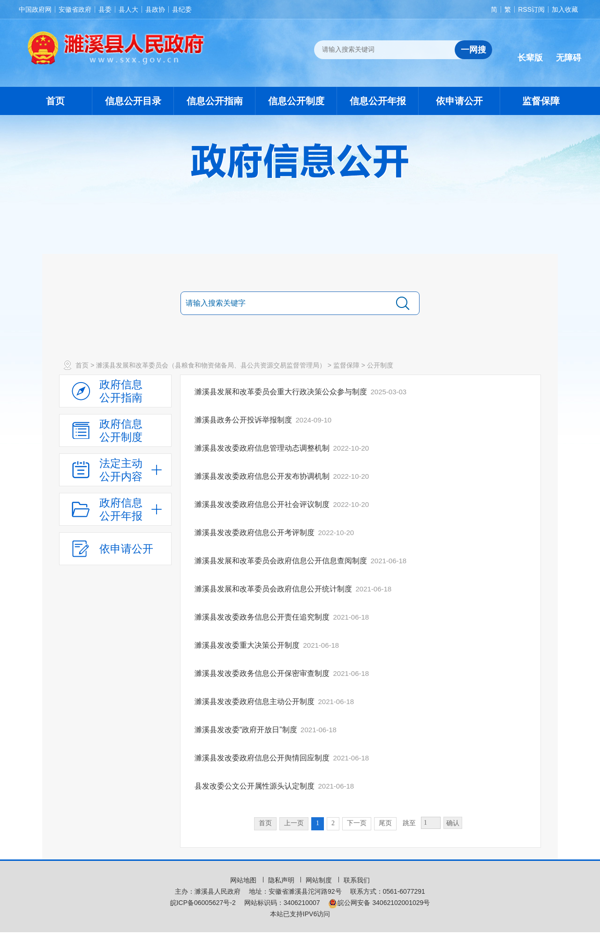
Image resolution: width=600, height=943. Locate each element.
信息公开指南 (215, 101)
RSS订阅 (531, 9)
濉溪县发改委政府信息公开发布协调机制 (263, 476)
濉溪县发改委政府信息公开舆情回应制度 (263, 758)
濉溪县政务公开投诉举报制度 (244, 420)
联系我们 (357, 880)
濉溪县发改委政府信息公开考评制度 (255, 533)
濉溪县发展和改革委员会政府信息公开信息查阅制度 (282, 561)
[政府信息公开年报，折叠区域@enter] (115, 509)
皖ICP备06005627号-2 (203, 902)
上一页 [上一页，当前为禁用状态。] (294, 823)
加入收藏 (565, 9)
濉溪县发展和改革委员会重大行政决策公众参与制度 (282, 392)
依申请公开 (459, 101)
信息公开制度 (296, 101)
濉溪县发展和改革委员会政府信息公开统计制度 (274, 589)
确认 (452, 823)
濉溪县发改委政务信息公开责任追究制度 (263, 617)
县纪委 (182, 9)
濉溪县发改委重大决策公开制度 (248, 645)
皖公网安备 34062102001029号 (379, 902)
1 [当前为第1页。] (317, 823)
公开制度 (380, 365)
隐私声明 (282, 880)
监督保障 (541, 101)
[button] (530, 50)
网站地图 (244, 880)
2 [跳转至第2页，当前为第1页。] (333, 823)
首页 (55, 101)
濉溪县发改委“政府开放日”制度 (247, 730)
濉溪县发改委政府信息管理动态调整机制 (263, 448)
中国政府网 (35, 9)
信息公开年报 (378, 101)
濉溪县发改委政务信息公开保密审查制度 (263, 673)
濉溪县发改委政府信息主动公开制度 (255, 701)
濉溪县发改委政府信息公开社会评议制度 (263, 504)
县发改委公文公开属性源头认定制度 (255, 786)
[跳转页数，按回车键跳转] (431, 823)
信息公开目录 (133, 101)
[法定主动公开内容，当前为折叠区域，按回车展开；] (115, 469)
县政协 (155, 9)
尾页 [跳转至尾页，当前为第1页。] (385, 823)
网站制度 (320, 880)
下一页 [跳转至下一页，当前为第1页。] (357, 823)
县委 (105, 9)
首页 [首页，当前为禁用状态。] (265, 823)
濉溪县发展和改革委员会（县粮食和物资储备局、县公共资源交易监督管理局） (211, 365)
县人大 (128, 9)
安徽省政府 (75, 9)
